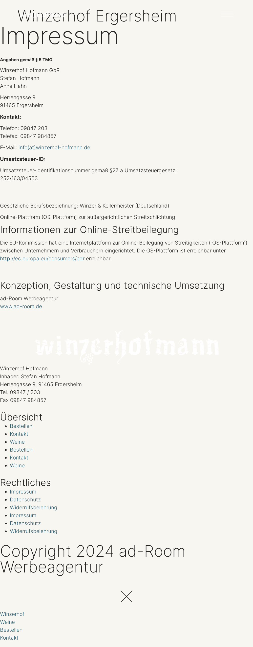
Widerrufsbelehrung (33, 507)
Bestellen (21, 426)
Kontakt (19, 434)
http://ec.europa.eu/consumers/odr (42, 258)
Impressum (23, 491)
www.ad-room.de (21, 306)
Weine (17, 442)
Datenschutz (25, 499)
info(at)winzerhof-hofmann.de (54, 147)
